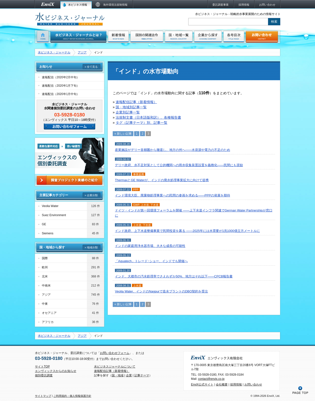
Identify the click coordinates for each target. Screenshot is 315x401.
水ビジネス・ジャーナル (54, 52)
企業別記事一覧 (128, 112)
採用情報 (236, 384)
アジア (82, 52)
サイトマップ (43, 395)
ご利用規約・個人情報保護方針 (72, 395)
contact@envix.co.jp (211, 379)
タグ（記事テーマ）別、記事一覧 (141, 123)
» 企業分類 (91, 195)
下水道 (154, 204)
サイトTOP (42, 366)
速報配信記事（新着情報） (136, 102)
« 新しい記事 (123, 133)
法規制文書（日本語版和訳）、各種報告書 (148, 117)
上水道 (145, 204)
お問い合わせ (253, 384)
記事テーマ (141, 375)
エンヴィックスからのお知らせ (55, 371)
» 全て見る (91, 66)
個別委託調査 (44, 375)
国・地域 (118, 375)
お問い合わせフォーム (114, 353)
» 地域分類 (91, 247)
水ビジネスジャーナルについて (114, 366)
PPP (136, 189)
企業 (129, 375)
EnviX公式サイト (202, 384)
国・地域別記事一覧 (131, 107)
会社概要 (222, 384)
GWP (136, 204)
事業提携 (138, 174)
